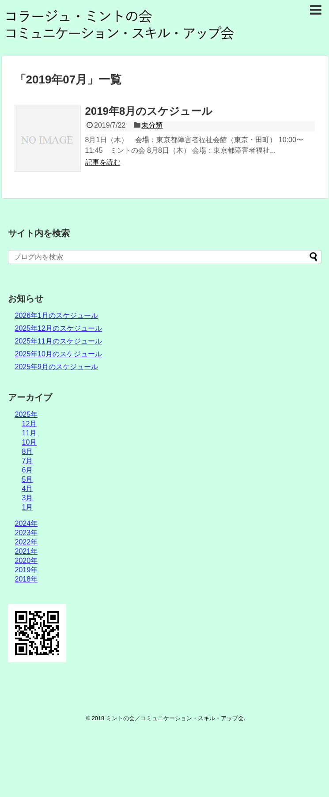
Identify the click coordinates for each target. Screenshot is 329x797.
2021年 (26, 551)
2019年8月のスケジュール (149, 111)
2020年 (26, 560)
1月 (27, 507)
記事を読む (103, 162)
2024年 (26, 523)
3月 (27, 498)
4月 (27, 488)
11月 (29, 433)
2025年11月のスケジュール (58, 341)
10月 (29, 442)
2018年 (26, 579)
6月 (27, 470)
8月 (27, 451)
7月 (27, 461)
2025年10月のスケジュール (58, 354)
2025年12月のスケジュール (58, 328)
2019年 (26, 570)
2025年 (26, 414)
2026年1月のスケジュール (56, 315)
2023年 (26, 532)
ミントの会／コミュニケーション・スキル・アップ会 (175, 718)
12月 (29, 423)
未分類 (152, 125)
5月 (27, 479)
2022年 (26, 542)
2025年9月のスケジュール (56, 366)
